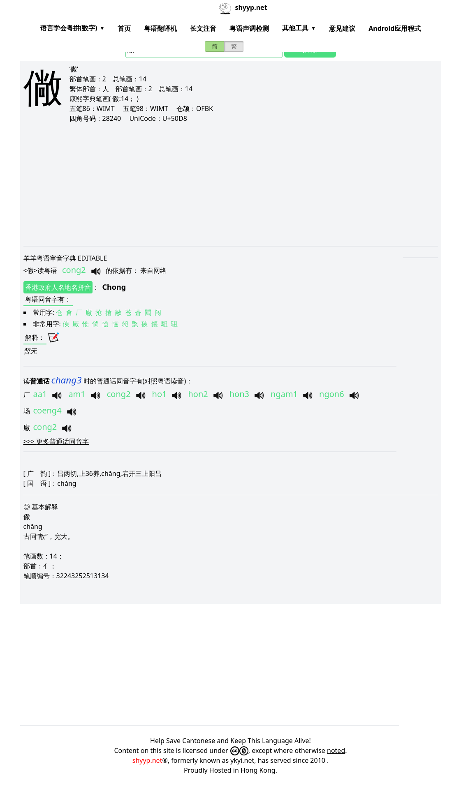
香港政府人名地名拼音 (58, 287)
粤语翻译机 (160, 28)
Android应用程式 (394, 28)
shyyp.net (147, 760)
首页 (124, 28)
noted (336, 750)
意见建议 (342, 28)
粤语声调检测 (249, 28)
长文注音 (203, 28)
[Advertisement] (230, 184)
